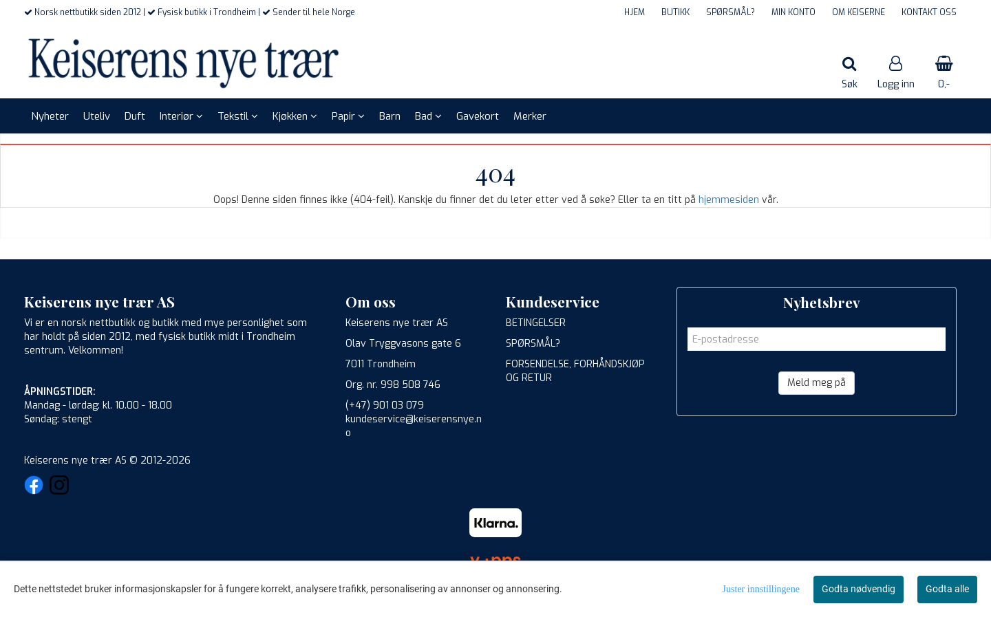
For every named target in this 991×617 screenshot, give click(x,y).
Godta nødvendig (858, 588)
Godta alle (947, 588)
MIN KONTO (793, 12)
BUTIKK (675, 12)
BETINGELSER (536, 322)
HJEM (634, 12)
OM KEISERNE (858, 12)
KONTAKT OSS (929, 12)
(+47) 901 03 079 (384, 405)
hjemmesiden (729, 199)
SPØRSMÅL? (730, 12)
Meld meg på (816, 382)
